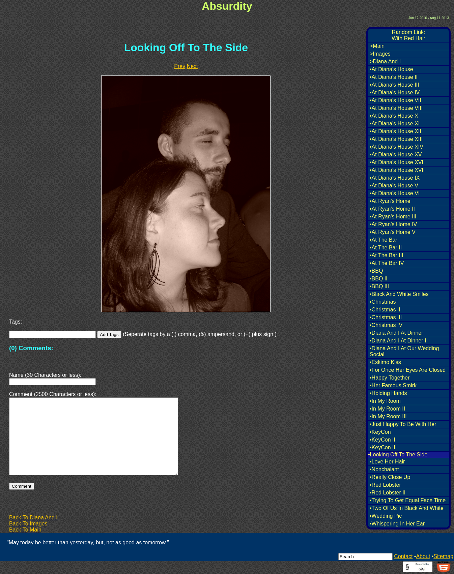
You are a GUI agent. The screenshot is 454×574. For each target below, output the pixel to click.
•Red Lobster (385, 485)
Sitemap (443, 556)
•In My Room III (388, 416)
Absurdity (227, 6)
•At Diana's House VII (395, 100)
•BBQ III (379, 286)
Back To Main (25, 530)
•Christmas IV (386, 325)
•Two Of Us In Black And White (407, 508)
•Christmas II (385, 309)
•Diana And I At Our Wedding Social (404, 351)
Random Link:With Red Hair (408, 35)
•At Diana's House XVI (396, 162)
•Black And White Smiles (399, 294)
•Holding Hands (388, 393)
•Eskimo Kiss (385, 362)
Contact (403, 556)
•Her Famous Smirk (393, 385)
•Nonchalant (384, 469)
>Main (377, 46)
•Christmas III (386, 317)
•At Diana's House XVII (397, 170)
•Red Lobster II (387, 492)
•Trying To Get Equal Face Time (408, 500)
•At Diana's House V (394, 185)
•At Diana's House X (394, 116)
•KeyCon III (383, 447)
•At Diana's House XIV (396, 147)
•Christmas (383, 302)
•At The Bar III (386, 255)
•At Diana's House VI (395, 193)
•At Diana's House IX (395, 178)
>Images (380, 54)
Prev (179, 66)
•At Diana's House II (394, 77)
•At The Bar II (386, 247)
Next (192, 66)
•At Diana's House (391, 69)
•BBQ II (379, 278)
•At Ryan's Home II (392, 209)
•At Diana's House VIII (396, 108)
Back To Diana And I (33, 517)
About (423, 556)
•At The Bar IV (387, 263)
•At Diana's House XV (396, 154)
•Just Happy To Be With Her (403, 424)
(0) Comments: (31, 348)
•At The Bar (383, 240)
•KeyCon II (382, 440)
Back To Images (28, 523)
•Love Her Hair (387, 461)
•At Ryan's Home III (393, 216)
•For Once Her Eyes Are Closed (408, 370)
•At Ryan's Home (390, 201)
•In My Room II (387, 409)
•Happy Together (389, 378)
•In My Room (385, 401)
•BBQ (376, 271)
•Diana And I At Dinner (396, 333)
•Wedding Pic (386, 516)
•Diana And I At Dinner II (399, 340)
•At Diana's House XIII (396, 139)
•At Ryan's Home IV (393, 224)
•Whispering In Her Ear (397, 523)
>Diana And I (385, 61)
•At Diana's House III (394, 85)
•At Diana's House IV (395, 92)
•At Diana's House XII (395, 131)
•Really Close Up (390, 477)
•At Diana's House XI (395, 123)
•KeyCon (380, 432)
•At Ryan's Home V (393, 232)
